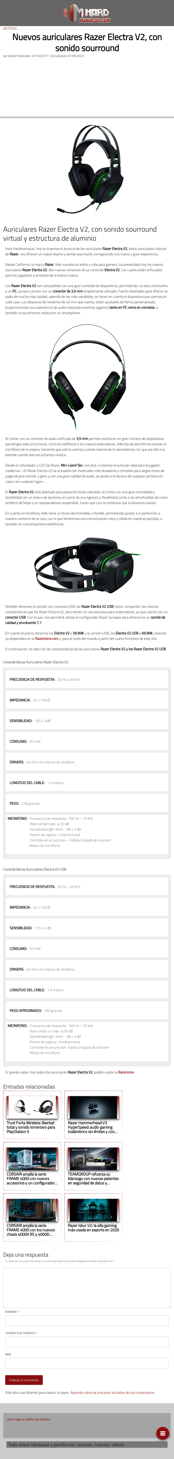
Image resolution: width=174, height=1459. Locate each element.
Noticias (10, 28)
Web (8, 1354)
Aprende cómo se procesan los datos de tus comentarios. (112, 1392)
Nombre (12, 1312)
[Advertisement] (87, 88)
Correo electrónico (21, 1333)
